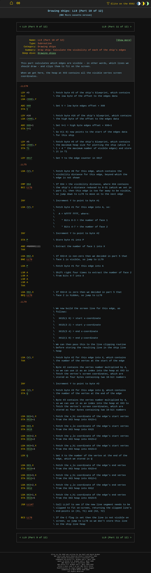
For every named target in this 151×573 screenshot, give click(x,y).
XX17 (29, 158)
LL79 (29, 259)
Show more (123, 40)
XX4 (29, 184)
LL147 (30, 504)
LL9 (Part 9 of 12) (35, 26)
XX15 (29, 419)
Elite (120, 3)
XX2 (29, 256)
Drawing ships (47, 53)
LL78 (29, 187)
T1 (28, 148)
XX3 (29, 416)
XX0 (30, 99)
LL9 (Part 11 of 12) (115, 26)
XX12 (29, 478)
